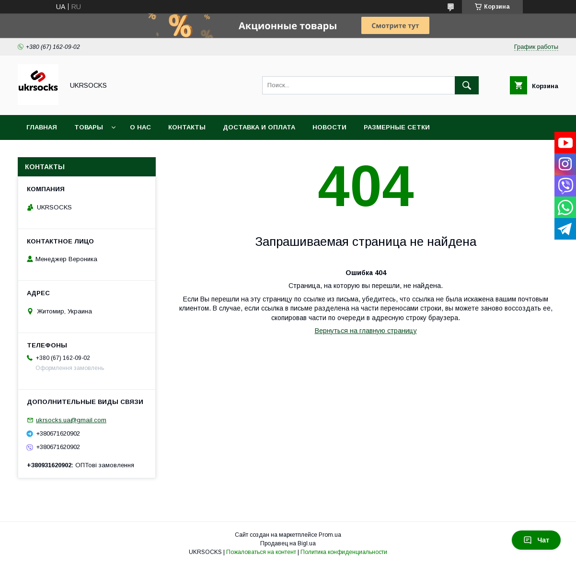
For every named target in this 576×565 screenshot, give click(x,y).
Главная (41, 127)
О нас (140, 127)
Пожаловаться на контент (261, 552)
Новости (329, 127)
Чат (536, 540)
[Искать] (467, 85)
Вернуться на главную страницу (366, 330)
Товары (88, 127)
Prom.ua (330, 534)
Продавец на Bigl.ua (288, 543)
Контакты (187, 127)
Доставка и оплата (259, 127)
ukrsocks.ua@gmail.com (71, 420)
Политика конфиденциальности (343, 552)
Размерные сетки (397, 127)
